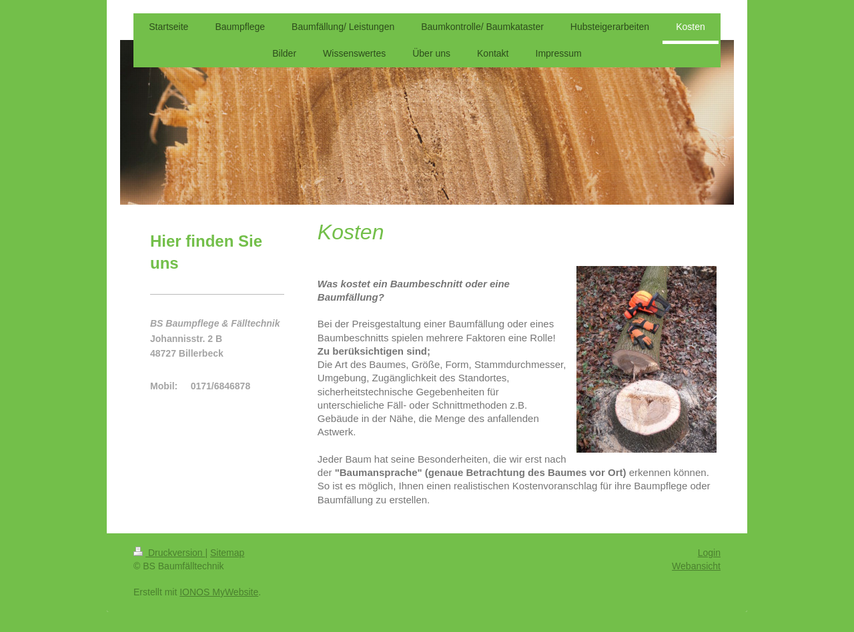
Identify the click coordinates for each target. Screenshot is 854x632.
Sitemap (227, 552)
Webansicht (696, 566)
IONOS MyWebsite (218, 592)
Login (709, 552)
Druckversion (169, 552)
